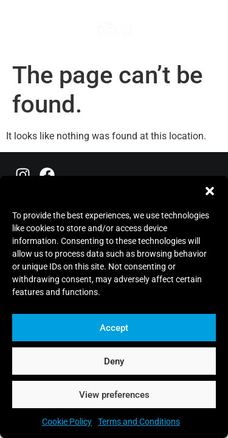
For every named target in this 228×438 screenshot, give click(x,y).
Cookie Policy (67, 421)
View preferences (114, 394)
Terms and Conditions (139, 421)
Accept (114, 327)
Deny (114, 361)
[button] (210, 191)
